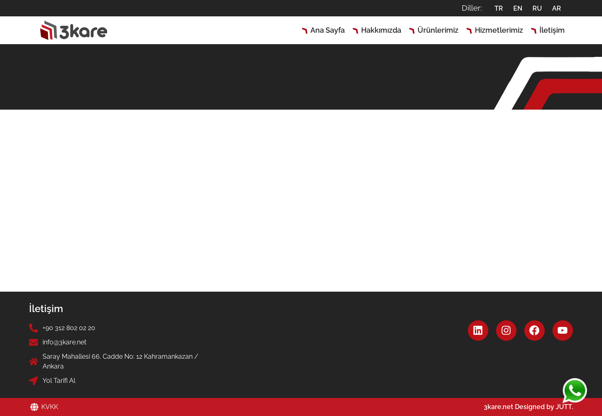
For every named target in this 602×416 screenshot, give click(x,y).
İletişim (552, 30)
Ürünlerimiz (438, 30)
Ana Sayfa (327, 30)
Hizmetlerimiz (499, 30)
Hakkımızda (381, 30)
